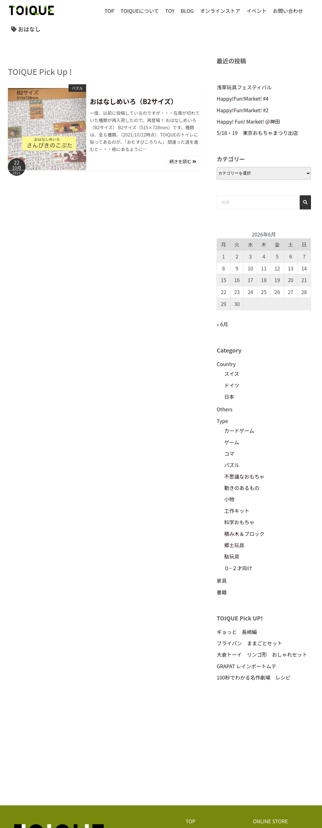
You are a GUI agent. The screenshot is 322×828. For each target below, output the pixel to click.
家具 (222, 580)
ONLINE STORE (270, 821)
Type (222, 421)
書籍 (222, 592)
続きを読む (182, 161)
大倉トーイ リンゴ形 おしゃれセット (262, 654)
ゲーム (231, 442)
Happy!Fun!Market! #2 (243, 110)
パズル (77, 88)
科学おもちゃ (239, 522)
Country (226, 364)
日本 (229, 396)
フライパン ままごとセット (249, 643)
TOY (170, 10)
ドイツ (231, 385)
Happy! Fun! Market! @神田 (248, 121)
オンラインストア (220, 10)
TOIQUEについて (140, 10)
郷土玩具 (234, 545)
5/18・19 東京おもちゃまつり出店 (257, 132)
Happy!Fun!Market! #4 (243, 98)
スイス (231, 373)
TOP (109, 10)
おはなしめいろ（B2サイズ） (133, 101)
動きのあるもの (241, 488)
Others (224, 409)
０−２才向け (238, 568)
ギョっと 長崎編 (237, 632)
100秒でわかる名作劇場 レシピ (254, 677)
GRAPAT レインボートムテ (246, 666)
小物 (229, 499)
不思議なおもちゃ (244, 476)
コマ (229, 453)
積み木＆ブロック (244, 533)
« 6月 (222, 324)
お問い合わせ (288, 10)
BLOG (187, 10)
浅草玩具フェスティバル (244, 87)
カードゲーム (239, 430)
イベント (257, 10)
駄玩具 (231, 556)
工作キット (236, 510)
